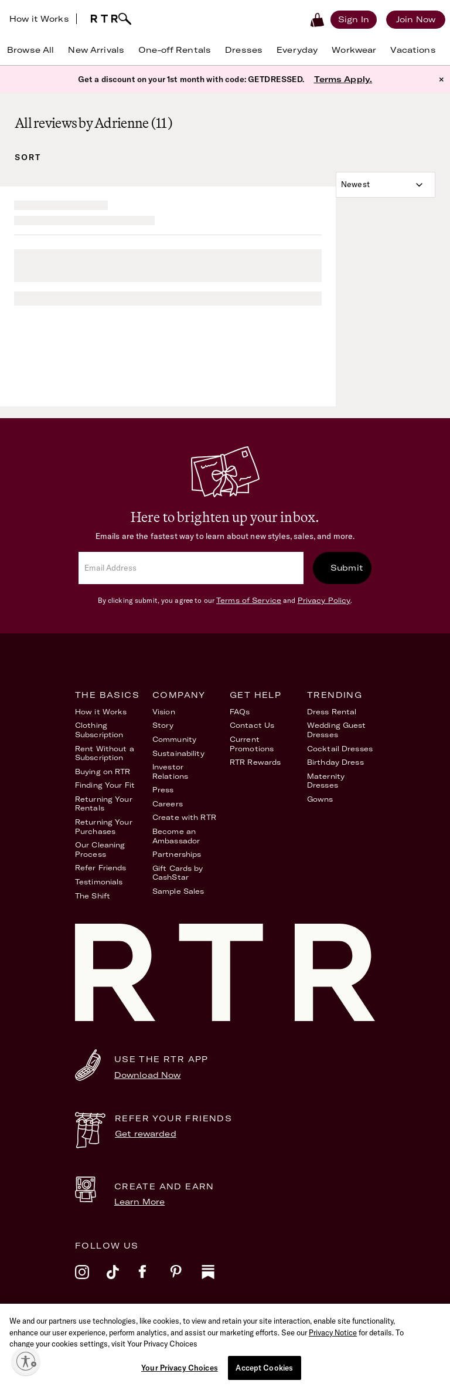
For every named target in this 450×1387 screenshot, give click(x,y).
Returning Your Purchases (103, 827)
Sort (28, 157)
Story (163, 725)
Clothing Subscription (99, 730)
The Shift (92, 895)
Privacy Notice (333, 1357)
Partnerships (176, 854)
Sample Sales (178, 891)
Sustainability (178, 753)
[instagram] (91, 1279)
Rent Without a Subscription (104, 753)
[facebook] (154, 1279)
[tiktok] (122, 1279)
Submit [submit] (346, 567)
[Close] (443, 1340)
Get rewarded (145, 1133)
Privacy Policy (324, 600)
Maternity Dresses (326, 781)
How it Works (39, 18)
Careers (167, 803)
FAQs (240, 711)
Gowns (320, 799)
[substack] (217, 1279)
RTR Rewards (255, 762)
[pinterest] (186, 1279)
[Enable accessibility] (26, 1361)
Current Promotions (252, 744)
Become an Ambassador (176, 836)
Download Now (147, 1075)
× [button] (441, 79)
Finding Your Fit (105, 785)
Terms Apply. (343, 79)
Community (174, 739)
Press (163, 789)
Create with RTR (184, 817)
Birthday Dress (335, 762)
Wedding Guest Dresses (336, 730)
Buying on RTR (103, 771)
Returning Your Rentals (103, 804)
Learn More (139, 1201)
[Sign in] (353, 19)
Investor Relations (170, 771)
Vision (163, 711)
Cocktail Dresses (340, 748)
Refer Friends (101, 867)
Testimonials (98, 881)
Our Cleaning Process (100, 849)
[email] (191, 568)
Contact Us (252, 725)
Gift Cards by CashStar (177, 873)
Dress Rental (331, 711)
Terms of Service (248, 600)
